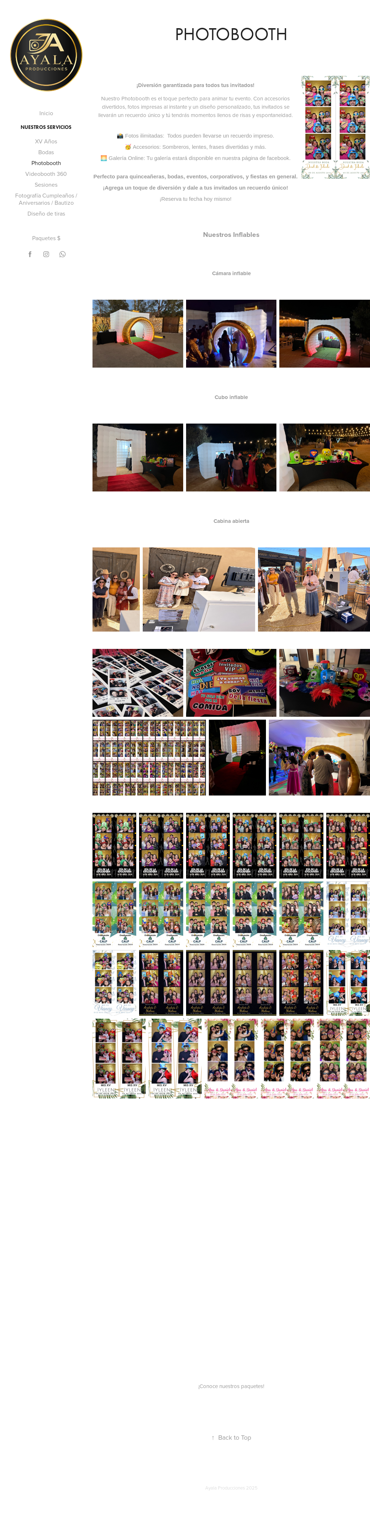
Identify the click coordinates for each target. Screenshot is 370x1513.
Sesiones (46, 184)
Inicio (46, 113)
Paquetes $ (46, 238)
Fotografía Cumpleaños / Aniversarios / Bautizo (46, 199)
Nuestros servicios (46, 127)
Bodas (46, 152)
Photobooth (46, 163)
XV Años (46, 141)
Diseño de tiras (46, 213)
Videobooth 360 (46, 174)
